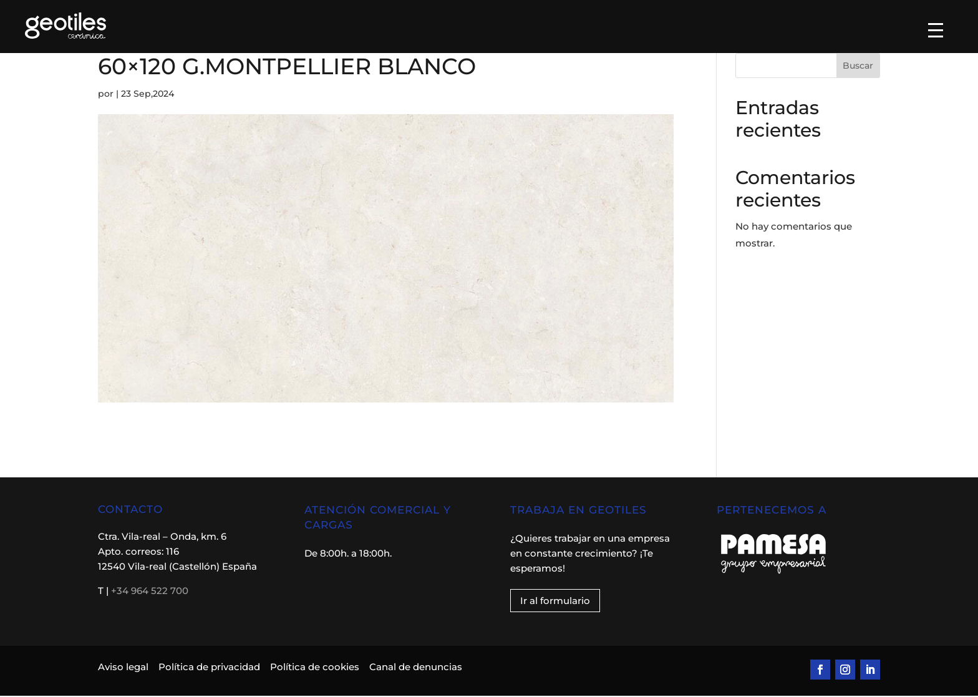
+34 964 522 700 (149, 592)
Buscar (858, 66)
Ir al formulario (555, 602)
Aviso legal (124, 668)
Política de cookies (314, 668)
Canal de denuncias (415, 668)
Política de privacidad (209, 668)
